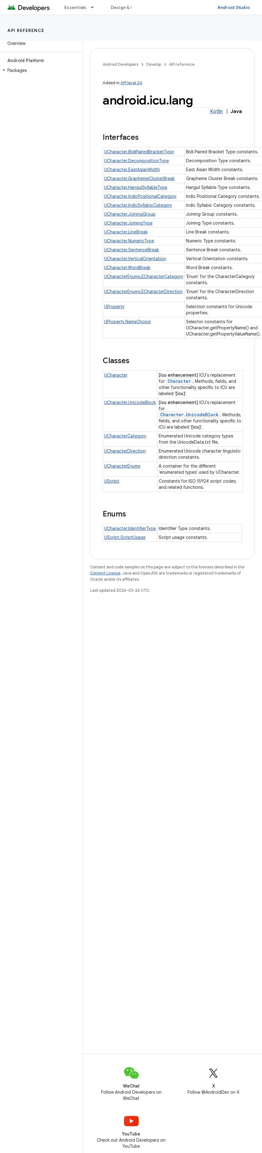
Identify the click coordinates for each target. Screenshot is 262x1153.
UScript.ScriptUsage (124, 537)
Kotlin (216, 111)
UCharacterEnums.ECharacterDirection (143, 291)
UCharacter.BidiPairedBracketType (139, 152)
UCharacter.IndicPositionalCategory (140, 196)
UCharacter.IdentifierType (130, 528)
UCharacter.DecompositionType (136, 160)
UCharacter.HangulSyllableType (135, 187)
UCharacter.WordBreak (127, 267)
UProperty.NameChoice (127, 321)
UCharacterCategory (125, 436)
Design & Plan (125, 7)
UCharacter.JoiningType (128, 223)
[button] (40, 70)
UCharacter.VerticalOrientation (135, 258)
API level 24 (131, 82)
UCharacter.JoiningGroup (130, 214)
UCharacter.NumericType (129, 241)
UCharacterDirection (125, 451)
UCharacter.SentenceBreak (131, 250)
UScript (111, 481)
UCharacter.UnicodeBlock (130, 402)
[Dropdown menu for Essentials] (95, 7)
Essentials (75, 7)
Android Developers (120, 64)
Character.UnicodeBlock (189, 415)
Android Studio (233, 7)
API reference (26, 30)
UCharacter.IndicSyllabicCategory (138, 205)
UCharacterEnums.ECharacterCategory (143, 276)
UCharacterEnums (122, 466)
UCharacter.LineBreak (126, 232)
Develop (153, 64)
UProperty (114, 306)
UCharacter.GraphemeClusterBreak (139, 178)
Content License (105, 573)
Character (179, 381)
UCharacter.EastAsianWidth (132, 169)
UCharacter (115, 375)
